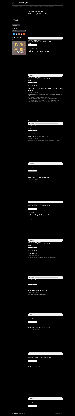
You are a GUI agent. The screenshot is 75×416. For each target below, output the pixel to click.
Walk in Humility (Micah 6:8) (37, 367)
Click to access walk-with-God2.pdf (33, 351)
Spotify (38, 41)
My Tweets (13, 39)
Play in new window (34, 40)
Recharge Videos (38, 6)
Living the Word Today (20, 2)
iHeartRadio (42, 41)
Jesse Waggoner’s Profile (28, 6)
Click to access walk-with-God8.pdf (33, 120)
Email (45, 41)
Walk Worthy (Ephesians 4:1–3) (38, 136)
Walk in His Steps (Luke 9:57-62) (38, 51)
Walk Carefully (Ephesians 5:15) (38, 178)
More (50, 41)
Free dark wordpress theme (59, 413)
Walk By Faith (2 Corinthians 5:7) (38, 215)
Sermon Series (15, 19)
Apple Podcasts (34, 41)
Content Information (17, 6)
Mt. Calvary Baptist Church (17, 18)
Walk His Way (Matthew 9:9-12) (38, 14)
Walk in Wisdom (33, 253)
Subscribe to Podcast (48, 6)
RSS (47, 41)
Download (39, 40)
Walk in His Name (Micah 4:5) (37, 290)
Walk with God (34, 48)
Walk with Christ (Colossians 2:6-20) (39, 328)
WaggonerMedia (15, 20)
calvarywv (36, 15)
